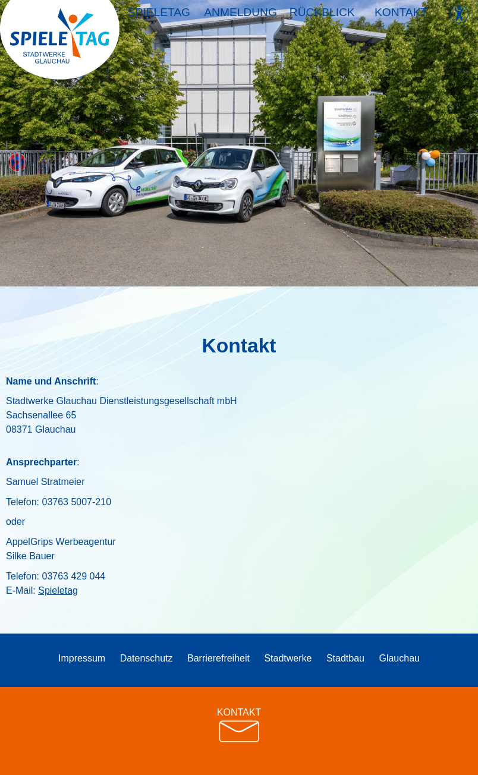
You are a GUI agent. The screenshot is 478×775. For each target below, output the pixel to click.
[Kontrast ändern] (459, 14)
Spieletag (159, 17)
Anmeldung (239, 17)
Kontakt (400, 17)
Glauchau (399, 658)
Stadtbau (345, 658)
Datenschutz (146, 658)
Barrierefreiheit (218, 658)
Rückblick (320, 17)
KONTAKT (239, 725)
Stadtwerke (288, 658)
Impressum (81, 658)
